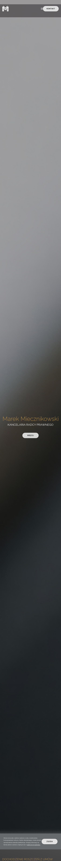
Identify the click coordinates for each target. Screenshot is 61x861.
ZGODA (49, 841)
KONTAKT (51, 9)
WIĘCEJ (30, 435)
